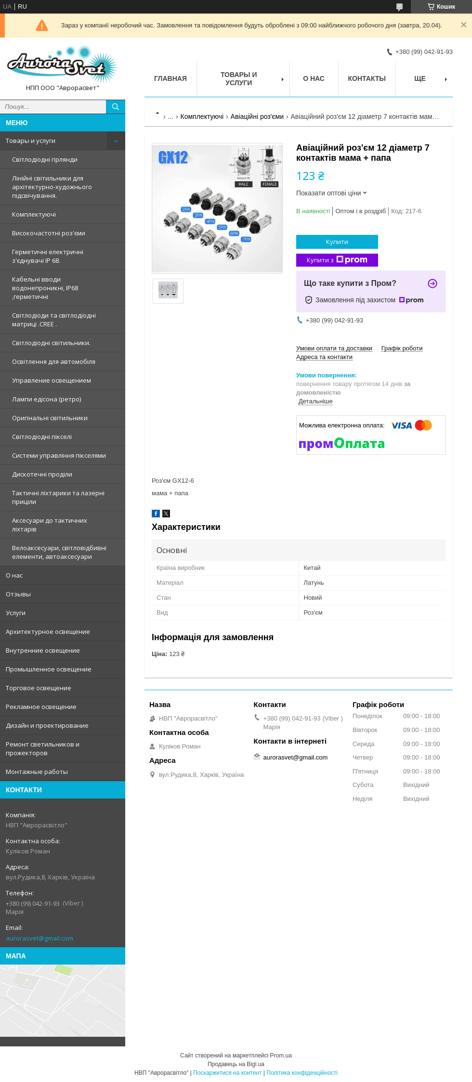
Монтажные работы (37, 771)
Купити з (337, 260)
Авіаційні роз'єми (257, 116)
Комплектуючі (34, 214)
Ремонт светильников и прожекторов (42, 748)
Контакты (367, 78)
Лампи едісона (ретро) (46, 399)
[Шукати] (115, 107)
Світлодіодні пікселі (42, 436)
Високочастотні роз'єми (48, 233)
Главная (170, 78)
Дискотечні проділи (42, 474)
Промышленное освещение (49, 669)
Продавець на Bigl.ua (236, 1064)
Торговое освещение (38, 687)
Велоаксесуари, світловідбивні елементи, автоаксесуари (59, 552)
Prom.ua (281, 1055)
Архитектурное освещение (48, 631)
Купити (337, 241)
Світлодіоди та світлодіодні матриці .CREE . (54, 319)
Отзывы (18, 594)
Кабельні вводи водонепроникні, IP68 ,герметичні (45, 288)
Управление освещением (51, 380)
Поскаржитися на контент (227, 1072)
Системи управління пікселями (59, 455)
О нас (14, 575)
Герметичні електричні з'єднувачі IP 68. (47, 256)
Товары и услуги (30, 140)
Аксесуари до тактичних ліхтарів (49, 524)
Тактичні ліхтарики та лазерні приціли (58, 497)
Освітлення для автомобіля (53, 361)
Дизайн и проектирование (47, 725)
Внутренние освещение (43, 650)
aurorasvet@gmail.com (39, 938)
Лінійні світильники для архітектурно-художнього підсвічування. (52, 187)
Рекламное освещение (41, 706)
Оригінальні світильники (50, 417)
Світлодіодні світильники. (51, 342)
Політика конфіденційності (302, 1072)
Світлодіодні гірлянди (45, 159)
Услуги (16, 612)
